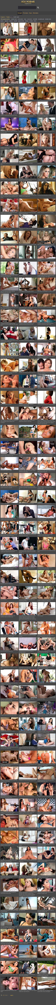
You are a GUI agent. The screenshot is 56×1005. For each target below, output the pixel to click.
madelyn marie (14, 19)
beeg (25, 19)
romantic (31, 21)
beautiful (15, 21)
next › (11, 995)
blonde (35, 21)
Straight (20, 13)
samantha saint (41, 19)
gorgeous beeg (21, 21)
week (18, 17)
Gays (30, 13)
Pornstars (25, 13)
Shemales (35, 13)
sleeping (26, 21)
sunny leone (29, 19)
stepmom (6, 21)
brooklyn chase (48, 19)
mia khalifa (35, 19)
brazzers (11, 21)
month (14, 17)
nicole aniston (20, 19)
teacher (2, 21)
